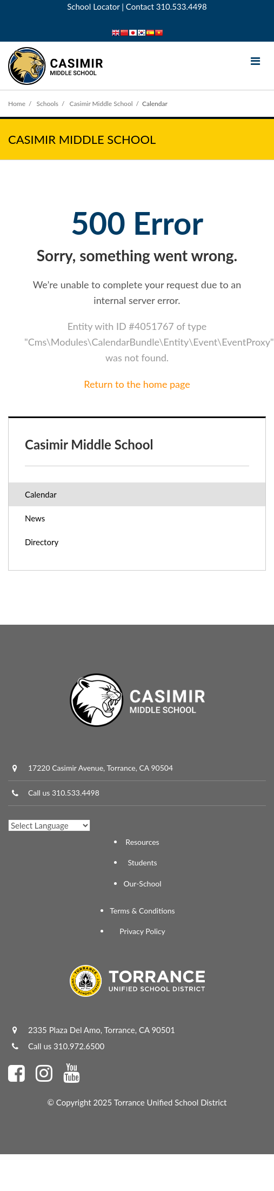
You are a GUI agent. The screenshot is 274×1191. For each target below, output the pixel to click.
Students (142, 862)
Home (16, 104)
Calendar (41, 494)
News (35, 518)
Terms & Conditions (142, 910)
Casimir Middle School (101, 104)
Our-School (142, 883)
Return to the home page (137, 384)
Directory (41, 542)
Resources (142, 841)
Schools (48, 104)
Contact (140, 6)
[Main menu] (255, 61)
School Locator (93, 6)
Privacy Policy (142, 931)
